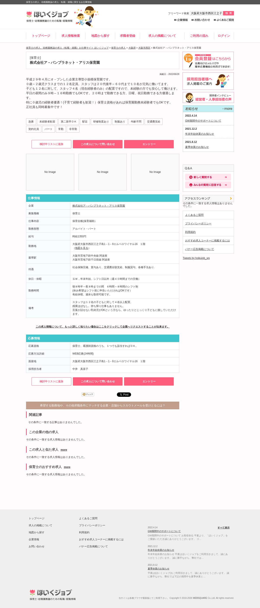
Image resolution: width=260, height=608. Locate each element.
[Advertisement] (130, 491)
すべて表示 (208, 108)
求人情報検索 (70, 35)
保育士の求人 (118, 47)
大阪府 (132, 47)
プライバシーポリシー (198, 223)
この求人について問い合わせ (98, 144)
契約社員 (33, 129)
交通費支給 (153, 121)
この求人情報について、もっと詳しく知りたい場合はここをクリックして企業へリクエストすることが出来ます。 (103, 326)
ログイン (224, 35)
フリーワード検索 (195, 13)
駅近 (85, 121)
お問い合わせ (200, 20)
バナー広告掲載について (199, 249)
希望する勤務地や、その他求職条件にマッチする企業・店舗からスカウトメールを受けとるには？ (102, 405)
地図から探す (100, 35)
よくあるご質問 (224, 20)
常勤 (60, 129)
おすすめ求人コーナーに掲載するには (207, 240)
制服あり (120, 121)
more (64, 449)
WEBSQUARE (200, 598)
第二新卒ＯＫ (69, 121)
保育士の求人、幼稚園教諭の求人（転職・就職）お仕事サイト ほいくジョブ (67, 47)
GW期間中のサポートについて (203, 120)
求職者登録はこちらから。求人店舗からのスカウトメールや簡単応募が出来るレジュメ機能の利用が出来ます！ (207, 61)
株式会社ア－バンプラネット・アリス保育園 (98, 205)
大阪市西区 (144, 47)
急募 (31, 121)
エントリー (149, 144)
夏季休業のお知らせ (197, 147)
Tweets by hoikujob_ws (196, 258)
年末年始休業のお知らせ (199, 133)
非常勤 (73, 129)
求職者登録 (127, 35)
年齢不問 (136, 121)
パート (49, 129)
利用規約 (190, 232)
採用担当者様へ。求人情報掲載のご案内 (207, 81)
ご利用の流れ (199, 35)
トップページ (41, 35)
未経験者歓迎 (47, 121)
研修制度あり (101, 121)
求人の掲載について (162, 35)
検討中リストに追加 (51, 144)
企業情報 (181, 20)
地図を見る (81, 248)
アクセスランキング (208, 198)
